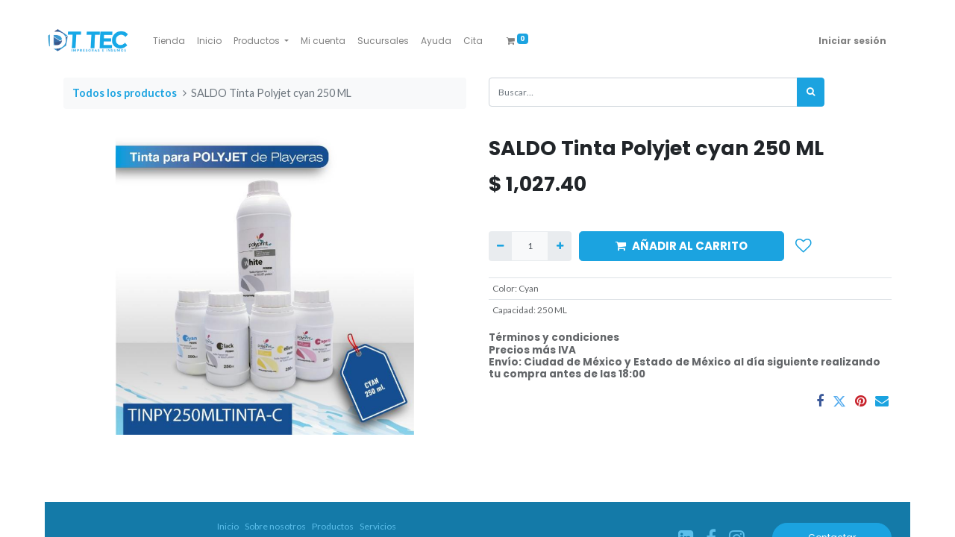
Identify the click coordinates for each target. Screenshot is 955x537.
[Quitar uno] (500, 246)
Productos (333, 526)
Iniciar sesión (852, 40)
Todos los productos (124, 93)
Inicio (228, 526)
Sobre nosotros (275, 526)
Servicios (378, 526)
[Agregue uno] (559, 246)
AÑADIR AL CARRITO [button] (682, 246)
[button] (803, 246)
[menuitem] (169, 41)
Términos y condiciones (554, 337)
